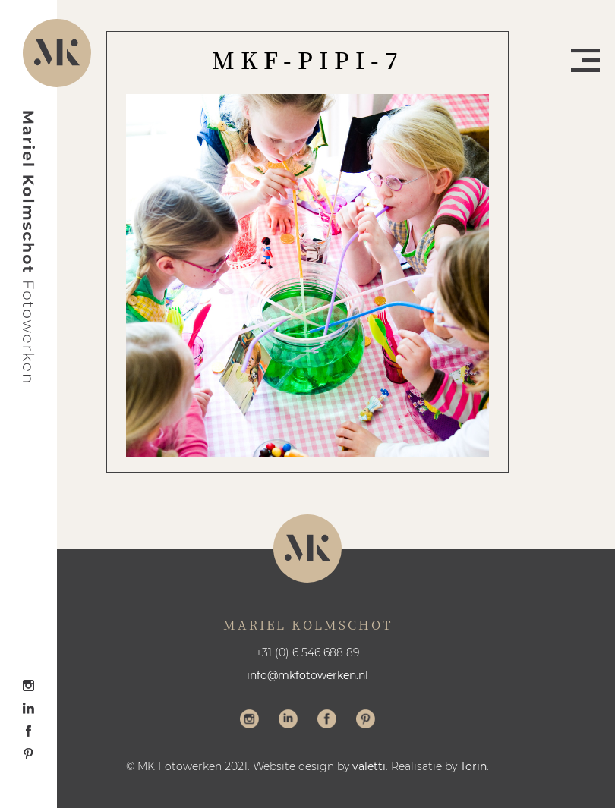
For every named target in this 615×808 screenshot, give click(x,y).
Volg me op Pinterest (365, 720)
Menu (585, 60)
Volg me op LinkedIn (288, 720)
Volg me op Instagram (249, 720)
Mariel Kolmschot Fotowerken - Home (29, 246)
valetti (369, 766)
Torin (473, 766)
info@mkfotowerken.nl (307, 675)
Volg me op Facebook (326, 720)
